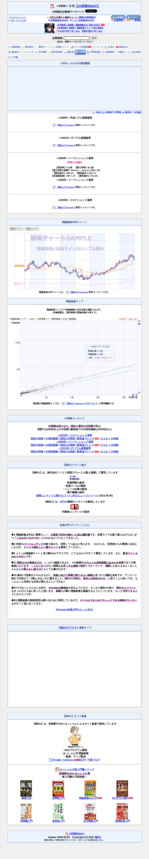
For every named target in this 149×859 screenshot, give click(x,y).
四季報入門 (58, 798)
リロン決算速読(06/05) (82, 20)
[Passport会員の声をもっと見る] (74, 609)
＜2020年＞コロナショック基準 (74, 435)
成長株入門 (58, 821)
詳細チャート (61, 47)
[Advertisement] (74, 88)
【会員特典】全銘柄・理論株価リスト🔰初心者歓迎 (79, 28)
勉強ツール (123, 52)
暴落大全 (26, 798)
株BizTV (80, 760)
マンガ (28, 52)
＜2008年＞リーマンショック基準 (74, 442)
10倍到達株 (51, 438)
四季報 (116, 112)
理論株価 (14, 47)
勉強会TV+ (15, 52)
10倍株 (80, 52)
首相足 (136, 52)
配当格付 (28, 47)
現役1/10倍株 (67, 438)
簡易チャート (43, 47)
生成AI (109, 47)
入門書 (13, 57)
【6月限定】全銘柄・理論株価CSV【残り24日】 (78, 25)
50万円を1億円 (120, 798)
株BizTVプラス (68, 627)
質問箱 (136, 20)
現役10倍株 (37, 438)
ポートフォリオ (17, 20)
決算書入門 (26, 821)
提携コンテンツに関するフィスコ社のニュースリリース (67, 495)
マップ (98, 47)
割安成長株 (55, 52)
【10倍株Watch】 (87, 6)
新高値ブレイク (85, 438)
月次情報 (41, 52)
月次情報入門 (90, 821)
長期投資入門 (122, 821)
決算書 (106, 112)
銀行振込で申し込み (92, 31)
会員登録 (118, 17)
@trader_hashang (61, 760)
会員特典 (116, 20)
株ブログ (93, 760)
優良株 (69, 52)
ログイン (133, 17)
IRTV (63, 501)
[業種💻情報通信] (87, 17)
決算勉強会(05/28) (58, 20)
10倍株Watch (76, 833)
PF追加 (136, 112)
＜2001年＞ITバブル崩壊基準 (74, 448)
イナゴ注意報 (79, 47)
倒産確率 (108, 52)
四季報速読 (94, 52)
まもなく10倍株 (109, 438)
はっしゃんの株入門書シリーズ (74, 769)
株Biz (98, 837)
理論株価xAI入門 (88, 798)
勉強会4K (122, 47)
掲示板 (126, 112)
